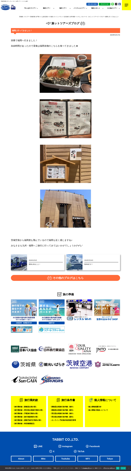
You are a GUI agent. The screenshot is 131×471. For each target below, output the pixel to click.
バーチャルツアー (79, 8)
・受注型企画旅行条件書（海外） (62, 413)
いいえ (123, 468)
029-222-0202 (92, 4)
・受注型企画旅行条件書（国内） (62, 417)
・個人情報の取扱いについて (97, 410)
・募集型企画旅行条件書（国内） (62, 410)
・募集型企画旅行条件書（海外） (62, 407)
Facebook (95, 446)
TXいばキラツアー (30, 8)
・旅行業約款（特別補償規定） (24, 423)
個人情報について (105, 400)
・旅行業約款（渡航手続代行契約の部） (27, 420)
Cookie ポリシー (87, 468)
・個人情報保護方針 (94, 407)
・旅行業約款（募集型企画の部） (25, 407)
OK (118, 468)
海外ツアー (63, 8)
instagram (67, 446)
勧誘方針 (52, 323)
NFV (88, 459)
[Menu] (126, 5)
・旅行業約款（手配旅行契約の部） (26, 413)
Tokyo (110, 459)
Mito (43, 459)
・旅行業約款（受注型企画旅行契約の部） (28, 410)
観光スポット (95, 8)
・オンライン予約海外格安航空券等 (63, 420)
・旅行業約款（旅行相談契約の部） (26, 417)
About (21, 459)
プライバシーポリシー (109, 468)
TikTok (81, 451)
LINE (40, 446)
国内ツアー (46, 8)
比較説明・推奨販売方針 (24, 323)
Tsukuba (65, 459)
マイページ (104, 4)
